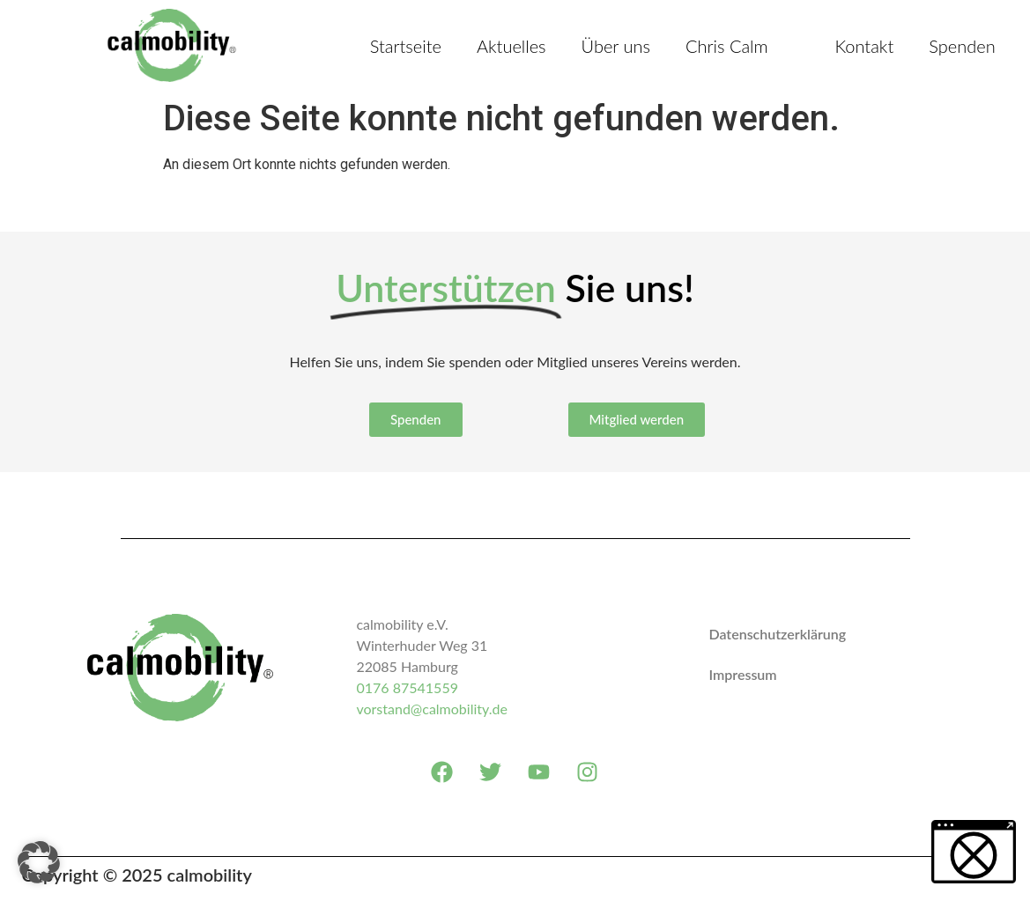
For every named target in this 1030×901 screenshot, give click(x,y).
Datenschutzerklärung (777, 633)
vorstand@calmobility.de (431, 708)
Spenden (962, 45)
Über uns (616, 45)
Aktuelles (511, 45)
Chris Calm (726, 45)
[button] (39, 862)
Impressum (742, 674)
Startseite (405, 45)
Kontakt (863, 45)
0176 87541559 (406, 687)
